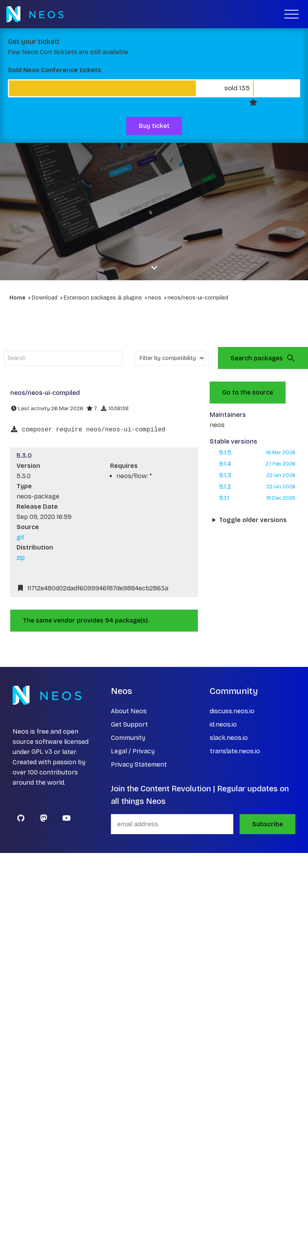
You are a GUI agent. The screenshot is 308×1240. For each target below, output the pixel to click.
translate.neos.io (235, 751)
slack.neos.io (229, 737)
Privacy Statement (139, 764)
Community (128, 737)
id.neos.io (223, 724)
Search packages (263, 358)
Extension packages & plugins (103, 297)
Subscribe (267, 824)
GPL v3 (41, 752)
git (20, 537)
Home (17, 297)
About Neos (129, 711)
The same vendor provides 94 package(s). (86, 620)
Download (44, 297)
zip (21, 557)
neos (154, 297)
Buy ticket (154, 126)
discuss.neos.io (232, 711)
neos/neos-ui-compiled (198, 297)
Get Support (129, 724)
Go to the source (247, 392)
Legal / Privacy (133, 751)
